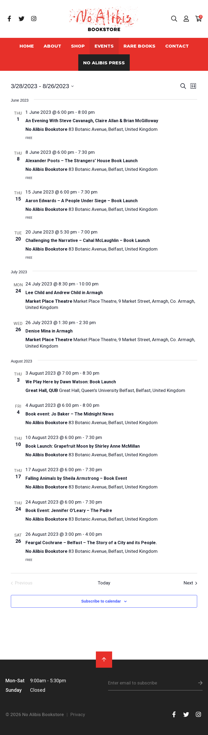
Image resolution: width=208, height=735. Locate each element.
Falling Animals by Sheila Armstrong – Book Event (76, 478)
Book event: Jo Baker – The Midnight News (69, 414)
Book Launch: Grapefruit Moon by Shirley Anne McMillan (82, 446)
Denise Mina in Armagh (49, 331)
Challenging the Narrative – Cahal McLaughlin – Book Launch (87, 240)
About (52, 46)
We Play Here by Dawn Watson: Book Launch (70, 381)
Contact (177, 46)
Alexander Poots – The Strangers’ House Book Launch (81, 160)
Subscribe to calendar (101, 601)
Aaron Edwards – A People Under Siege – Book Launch (81, 200)
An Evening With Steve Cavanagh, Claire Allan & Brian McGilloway (91, 120)
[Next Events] (190, 583)
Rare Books (139, 46)
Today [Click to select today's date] (104, 583)
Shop (78, 46)
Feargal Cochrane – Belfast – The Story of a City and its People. (91, 542)
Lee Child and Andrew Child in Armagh (64, 292)
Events (104, 46)
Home (27, 46)
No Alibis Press (104, 62)
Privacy (77, 714)
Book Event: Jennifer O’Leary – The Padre (68, 510)
